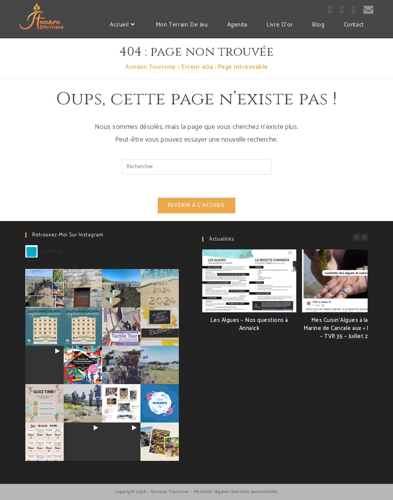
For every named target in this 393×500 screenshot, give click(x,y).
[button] (364, 237)
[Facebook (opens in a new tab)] (330, 10)
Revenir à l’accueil (197, 205)
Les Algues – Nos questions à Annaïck (249, 324)
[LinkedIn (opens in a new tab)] (353, 10)
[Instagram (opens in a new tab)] (342, 10)
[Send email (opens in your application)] (368, 10)
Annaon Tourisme (150, 67)
